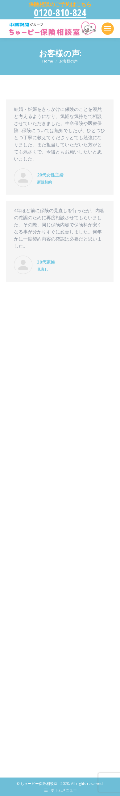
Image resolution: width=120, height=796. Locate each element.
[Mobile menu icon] (107, 28)
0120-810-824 (60, 12)
